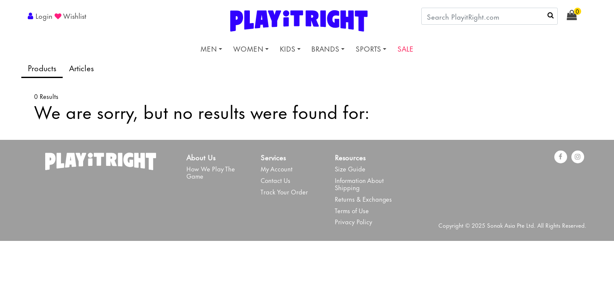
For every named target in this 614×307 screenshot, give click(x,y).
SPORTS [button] (368, 48)
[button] (41, 15)
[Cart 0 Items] (576, 15)
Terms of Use (352, 210)
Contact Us (275, 180)
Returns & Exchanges (363, 199)
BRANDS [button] (325, 48)
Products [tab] (42, 67)
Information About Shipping (359, 183)
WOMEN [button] (248, 48)
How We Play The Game (210, 172)
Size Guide (350, 169)
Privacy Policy (353, 221)
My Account (277, 169)
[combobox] (489, 16)
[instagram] (577, 157)
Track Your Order (284, 192)
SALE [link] (405, 48)
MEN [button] (208, 48)
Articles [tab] (81, 67)
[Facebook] (560, 157)
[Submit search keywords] (550, 15)
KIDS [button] (287, 48)
